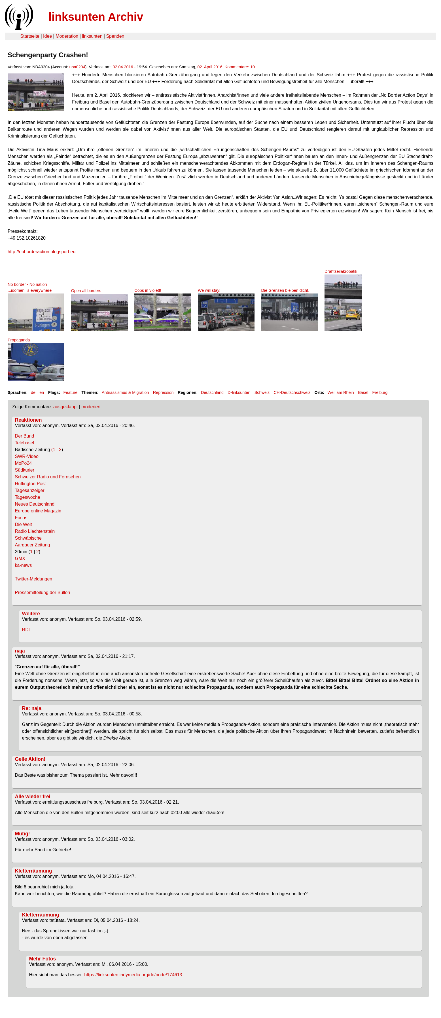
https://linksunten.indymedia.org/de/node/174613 (133, 974)
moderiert (91, 406)
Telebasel (24, 442)
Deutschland (212, 392)
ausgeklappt (65, 406)
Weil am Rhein (341, 392)
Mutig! (22, 834)
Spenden (115, 36)
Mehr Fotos (42, 959)
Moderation (67, 36)
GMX (20, 558)
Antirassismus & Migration (125, 392)
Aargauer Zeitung (32, 544)
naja (20, 651)
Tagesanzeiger (29, 490)
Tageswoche (27, 497)
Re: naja (31, 708)
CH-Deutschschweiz (292, 392)
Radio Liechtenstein (35, 531)
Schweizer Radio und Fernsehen (48, 476)
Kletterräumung (33, 871)
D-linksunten (239, 392)
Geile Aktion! (30, 759)
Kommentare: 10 (240, 67)
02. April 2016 (210, 67)
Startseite (29, 36)
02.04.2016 (123, 67)
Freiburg (380, 392)
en (41, 392)
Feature (70, 392)
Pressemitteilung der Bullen (42, 592)
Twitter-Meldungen (33, 578)
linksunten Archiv (95, 16)
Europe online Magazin (38, 510)
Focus (21, 517)
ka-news (23, 565)
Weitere (31, 613)
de (33, 392)
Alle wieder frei (32, 796)
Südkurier (24, 470)
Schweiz (262, 392)
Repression (163, 392)
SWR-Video (27, 456)
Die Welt (23, 524)
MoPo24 (23, 463)
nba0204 (77, 67)
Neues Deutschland (35, 504)
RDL (26, 629)
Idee (47, 36)
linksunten (92, 36)
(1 (53, 449)
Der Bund (24, 436)
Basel (363, 392)
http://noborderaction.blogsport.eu (41, 251)
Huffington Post (30, 483)
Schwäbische (28, 538)
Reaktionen (28, 420)
